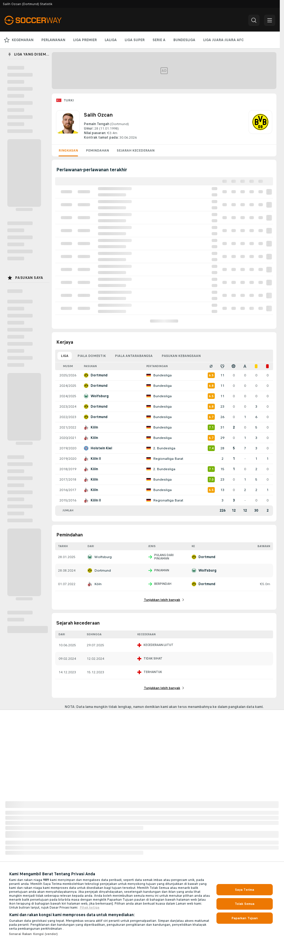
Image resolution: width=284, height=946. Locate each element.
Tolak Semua (244, 904)
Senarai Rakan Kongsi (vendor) (33, 934)
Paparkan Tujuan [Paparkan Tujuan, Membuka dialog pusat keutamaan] (244, 918)
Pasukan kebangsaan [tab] (181, 356)
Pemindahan (97, 150)
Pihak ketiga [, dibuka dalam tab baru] (89, 907)
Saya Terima (244, 890)
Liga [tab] (64, 356)
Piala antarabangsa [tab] (134, 356)
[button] (254, 20)
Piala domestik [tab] (91, 356)
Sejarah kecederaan (136, 150)
